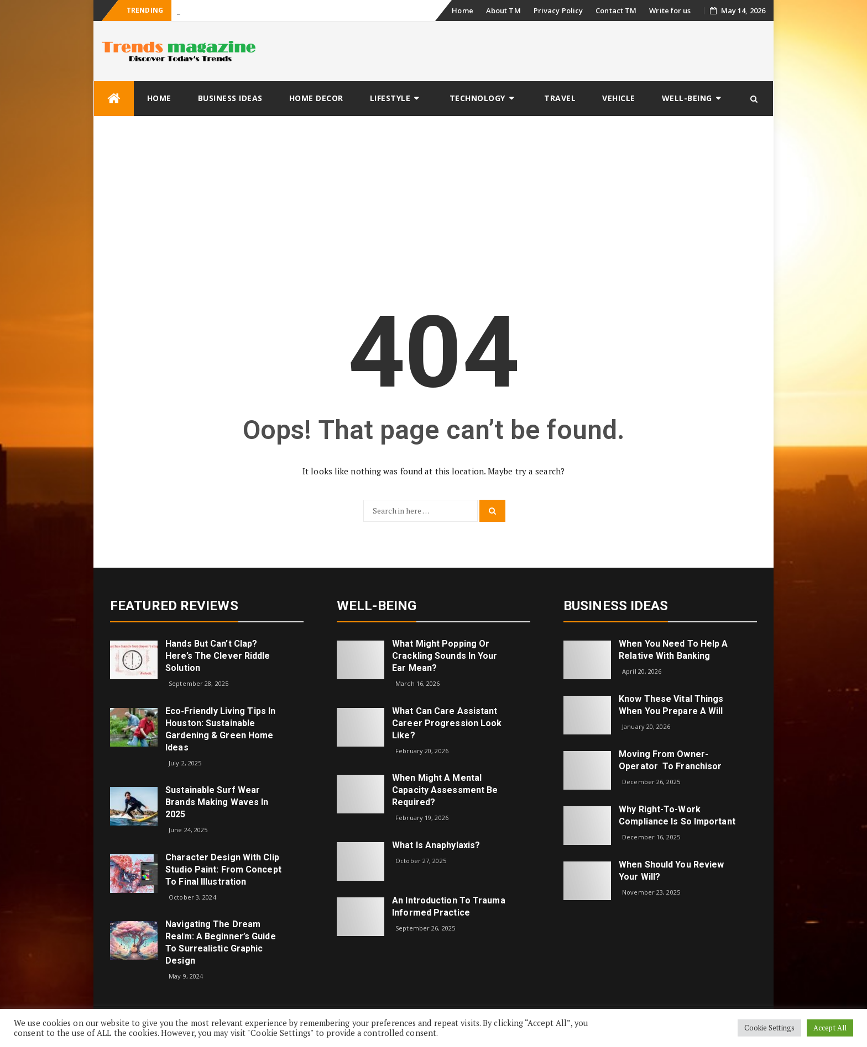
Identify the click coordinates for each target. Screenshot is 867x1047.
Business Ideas (230, 98)
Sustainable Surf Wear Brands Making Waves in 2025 (216, 802)
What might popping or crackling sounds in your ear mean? (444, 655)
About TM (503, 10)
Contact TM (616, 10)
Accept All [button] (830, 1028)
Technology (477, 98)
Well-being (687, 98)
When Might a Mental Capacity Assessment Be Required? (445, 790)
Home (462, 10)
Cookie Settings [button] (769, 1028)
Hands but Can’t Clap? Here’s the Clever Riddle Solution (217, 655)
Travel (560, 98)
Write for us (670, 10)
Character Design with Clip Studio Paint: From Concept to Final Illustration (223, 869)
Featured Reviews (174, 606)
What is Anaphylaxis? (436, 845)
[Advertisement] (433, 199)
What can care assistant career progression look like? (447, 723)
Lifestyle (390, 98)
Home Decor (316, 98)
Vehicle (618, 98)
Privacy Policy (558, 10)
